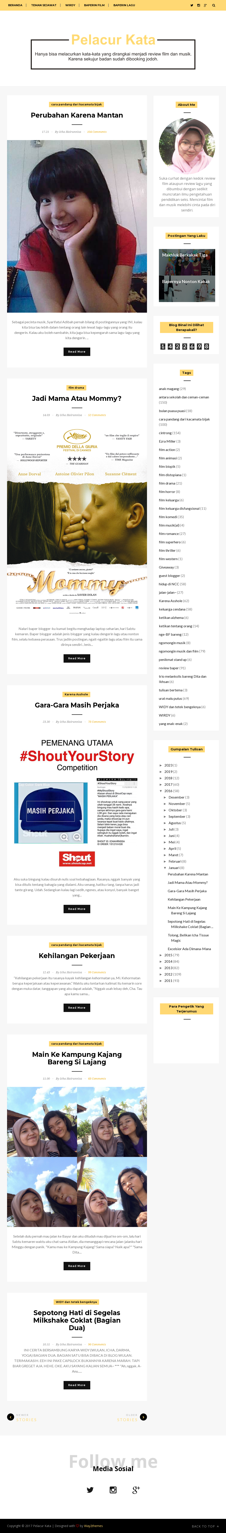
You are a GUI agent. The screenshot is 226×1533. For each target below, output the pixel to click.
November (177, 803)
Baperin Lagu (124, 5)
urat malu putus (170, 698)
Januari (174, 867)
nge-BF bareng (170, 634)
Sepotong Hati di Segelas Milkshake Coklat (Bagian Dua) (77, 1320)
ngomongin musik (172, 643)
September (177, 816)
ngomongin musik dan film (178, 651)
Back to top (205, 1526)
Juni (172, 835)
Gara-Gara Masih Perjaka (77, 705)
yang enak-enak (171, 723)
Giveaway (166, 567)
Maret (173, 855)
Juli (171, 829)
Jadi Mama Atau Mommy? (77, 398)
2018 (168, 778)
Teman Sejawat (43, 5)
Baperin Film (94, 5)
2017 (168, 784)
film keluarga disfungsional (179, 508)
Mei (172, 842)
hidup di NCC (169, 584)
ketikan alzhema (171, 617)
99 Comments (97, 972)
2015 (168, 955)
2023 (168, 765)
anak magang (169, 388)
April (172, 848)
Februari (175, 861)
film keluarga (169, 500)
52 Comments (97, 415)
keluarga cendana (172, 609)
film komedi (168, 517)
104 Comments (97, 131)
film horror (167, 491)
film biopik (167, 466)
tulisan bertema (171, 690)
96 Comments (97, 1344)
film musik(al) (169, 525)
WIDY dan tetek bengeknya (76, 1302)
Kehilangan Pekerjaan (77, 956)
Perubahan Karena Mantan (77, 115)
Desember (177, 797)
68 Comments (97, 1078)
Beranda (15, 5)
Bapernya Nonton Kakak (186, 281)
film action (167, 449)
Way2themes (93, 1526)
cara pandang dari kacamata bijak (76, 104)
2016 (168, 791)
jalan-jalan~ (167, 592)
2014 (168, 961)
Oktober (175, 810)
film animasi (168, 458)
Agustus (175, 823)
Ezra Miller (167, 441)
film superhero (170, 542)
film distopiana (170, 475)
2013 (168, 968)
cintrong (165, 433)
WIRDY (70, 5)
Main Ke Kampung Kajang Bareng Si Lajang (77, 1058)
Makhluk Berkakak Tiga (185, 254)
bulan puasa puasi (172, 411)
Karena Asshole (76, 694)
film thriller (167, 550)
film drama (76, 387)
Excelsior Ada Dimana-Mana (189, 949)
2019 (168, 771)
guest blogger (169, 575)
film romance (169, 533)
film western (168, 559)
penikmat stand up (173, 659)
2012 (168, 974)
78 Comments (97, 721)
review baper (169, 668)
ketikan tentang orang (175, 626)
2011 (168, 980)
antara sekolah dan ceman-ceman (184, 397)
